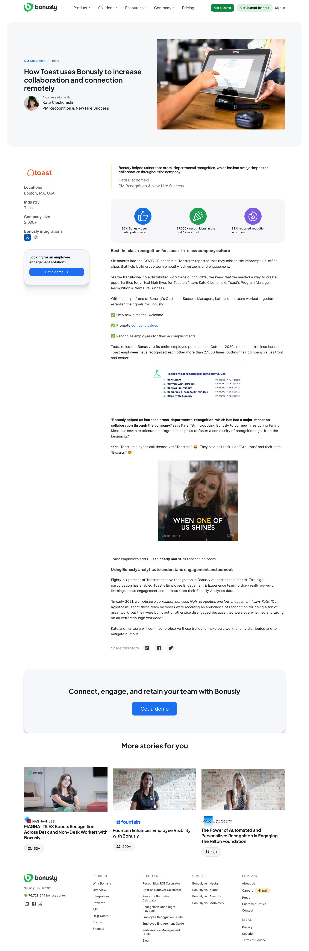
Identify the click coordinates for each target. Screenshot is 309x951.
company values (144, 325)
